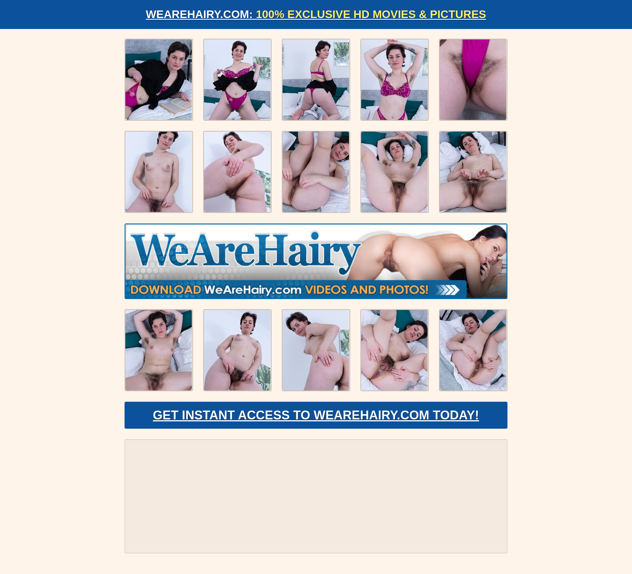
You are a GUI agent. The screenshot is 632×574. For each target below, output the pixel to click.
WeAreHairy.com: (316, 14)
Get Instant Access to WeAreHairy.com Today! (316, 417)
